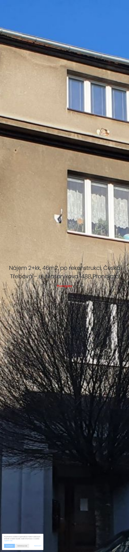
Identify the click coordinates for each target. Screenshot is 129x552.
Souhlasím (9, 546)
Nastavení (37, 546)
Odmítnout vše (22, 546)
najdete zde (8, 541)
